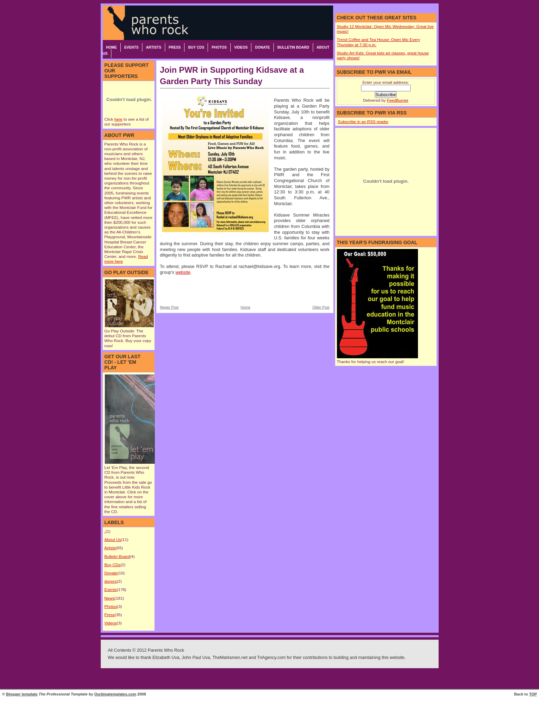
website (183, 272)
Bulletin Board (293, 47)
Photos (219, 47)
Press (175, 47)
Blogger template (22, 694)
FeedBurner (397, 100)
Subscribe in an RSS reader (363, 121)
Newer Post (169, 307)
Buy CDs (196, 47)
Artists (153, 47)
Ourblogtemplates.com (115, 694)
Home (111, 47)
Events (131, 47)
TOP (533, 694)
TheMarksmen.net (230, 657)
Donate (262, 47)
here (118, 119)
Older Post (321, 307)
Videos (241, 47)
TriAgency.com (271, 657)
